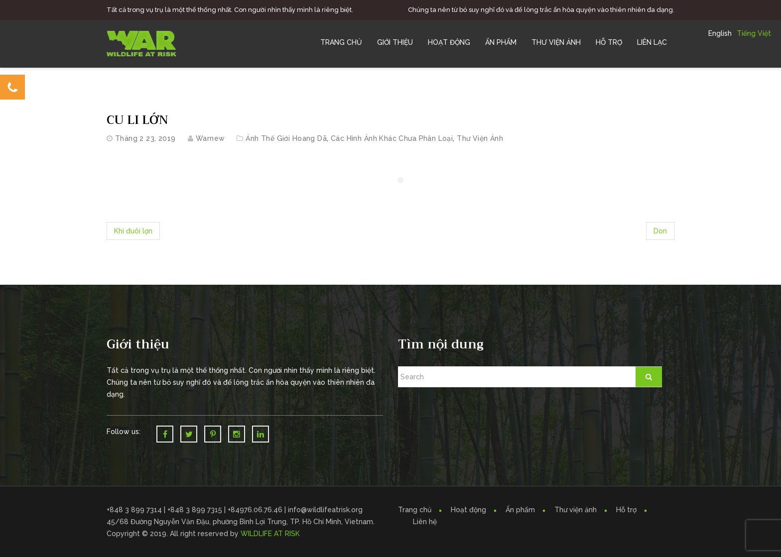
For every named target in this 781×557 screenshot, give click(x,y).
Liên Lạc (652, 42)
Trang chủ (341, 42)
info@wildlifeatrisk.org (325, 510)
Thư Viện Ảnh (556, 42)
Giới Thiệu (395, 42)
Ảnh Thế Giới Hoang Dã (286, 138)
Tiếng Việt (754, 33)
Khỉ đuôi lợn (133, 231)
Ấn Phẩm (501, 42)
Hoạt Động (449, 42)
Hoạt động (468, 510)
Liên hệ (425, 522)
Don (660, 231)
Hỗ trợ (609, 42)
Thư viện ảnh (575, 510)
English (720, 33)
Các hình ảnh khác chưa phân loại (392, 138)
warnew (210, 138)
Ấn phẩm (520, 510)
